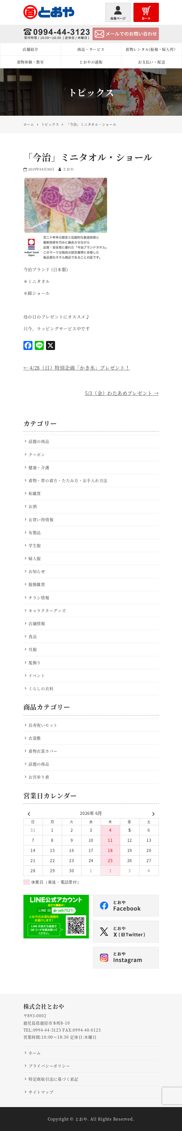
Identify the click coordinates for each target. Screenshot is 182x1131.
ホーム (34, 1053)
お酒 (32, 506)
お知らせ (36, 571)
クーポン (36, 454)
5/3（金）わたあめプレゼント (122, 392)
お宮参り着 (38, 777)
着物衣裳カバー (43, 751)
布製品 (34, 532)
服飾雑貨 (36, 584)
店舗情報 (36, 623)
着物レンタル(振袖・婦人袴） (152, 49)
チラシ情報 (38, 597)
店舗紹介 (30, 49)
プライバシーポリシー (49, 1065)
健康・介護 (38, 467)
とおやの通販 (91, 61)
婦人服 (34, 558)
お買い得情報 (41, 519)
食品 (32, 636)
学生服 (34, 545)
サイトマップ (41, 1092)
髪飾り (34, 662)
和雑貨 (34, 493)
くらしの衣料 (41, 688)
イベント (36, 675)
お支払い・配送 (151, 61)
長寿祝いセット (43, 725)
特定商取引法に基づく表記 (53, 1079)
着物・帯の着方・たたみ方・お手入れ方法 (68, 480)
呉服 (32, 649)
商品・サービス (90, 49)
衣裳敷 (34, 738)
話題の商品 (38, 441)
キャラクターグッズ (47, 610)
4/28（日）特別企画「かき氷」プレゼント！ (76, 367)
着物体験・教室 (30, 61)
